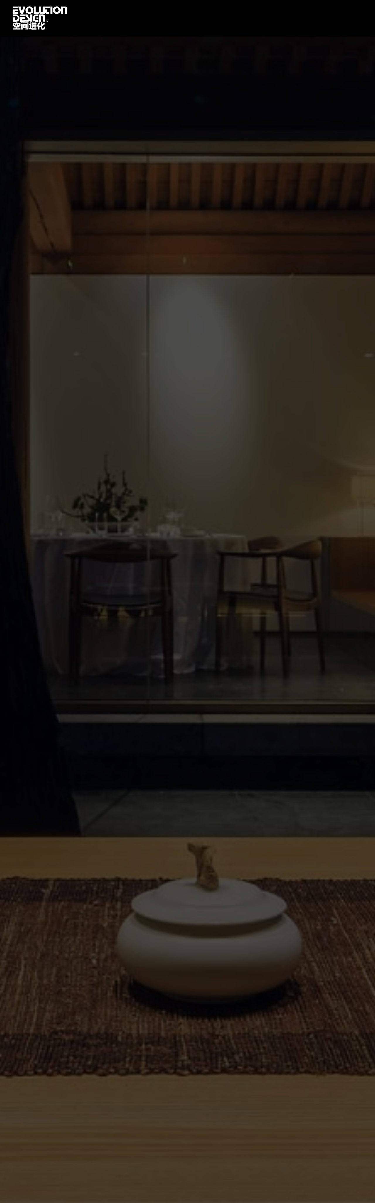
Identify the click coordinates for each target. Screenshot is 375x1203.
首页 (40, 18)
